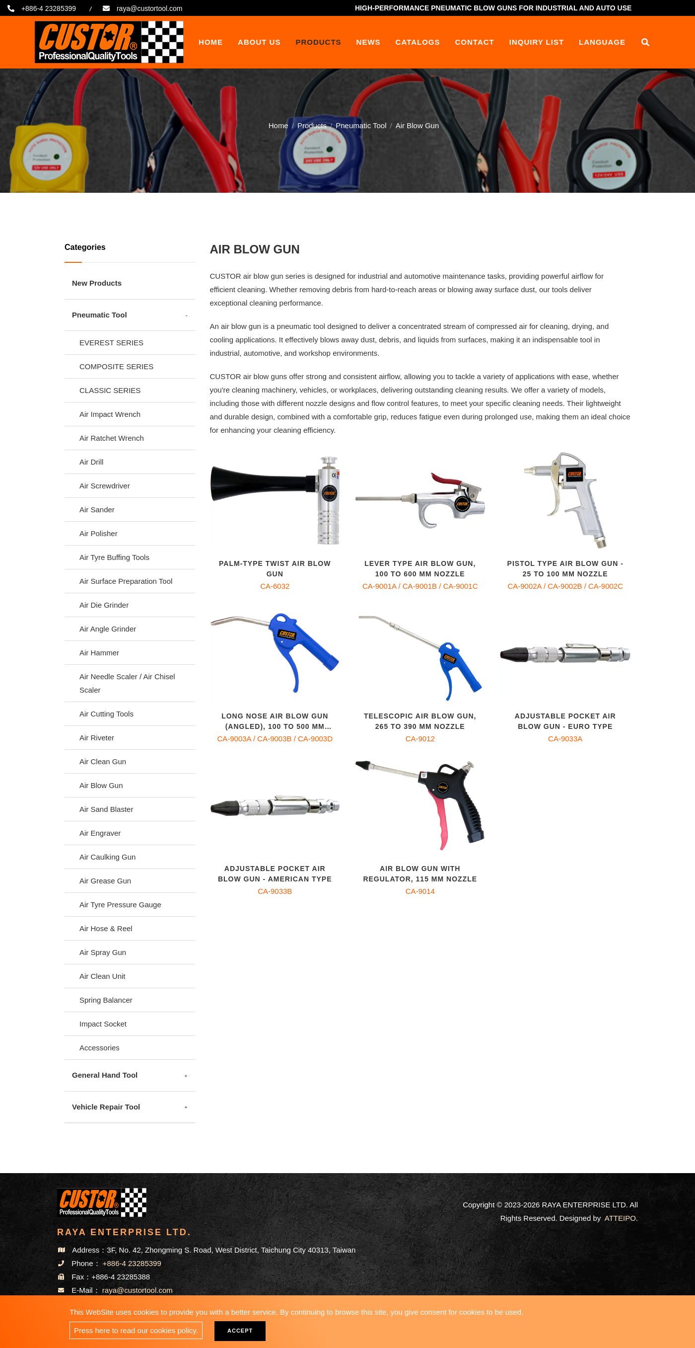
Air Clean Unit (102, 976)
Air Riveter (96, 737)
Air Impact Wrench (109, 414)
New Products (97, 283)
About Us (259, 42)
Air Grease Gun (105, 880)
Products (318, 42)
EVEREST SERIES (111, 342)
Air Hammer (99, 652)
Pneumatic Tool (361, 124)
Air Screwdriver (104, 485)
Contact (474, 42)
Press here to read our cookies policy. (136, 1330)
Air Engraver (100, 833)
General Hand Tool (105, 1075)
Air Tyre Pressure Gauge (120, 904)
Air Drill (91, 462)
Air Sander (97, 509)
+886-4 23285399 (48, 8)
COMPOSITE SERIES (116, 366)
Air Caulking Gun (107, 857)
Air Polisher (98, 533)
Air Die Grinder (104, 605)
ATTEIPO (620, 1218)
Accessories (99, 1047)
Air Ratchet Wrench (111, 438)
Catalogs (418, 42)
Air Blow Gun (101, 785)
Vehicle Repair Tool (106, 1107)
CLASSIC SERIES (109, 390)
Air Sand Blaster (106, 809)
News (368, 42)
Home (211, 42)
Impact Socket (103, 1024)
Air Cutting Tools (106, 714)
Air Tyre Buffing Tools (114, 557)
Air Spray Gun (102, 952)
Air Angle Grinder (107, 629)
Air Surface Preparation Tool (125, 581)
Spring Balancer (106, 1000)
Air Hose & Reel (106, 928)
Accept (240, 1331)
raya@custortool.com (149, 8)
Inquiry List (536, 42)
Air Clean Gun (102, 761)
